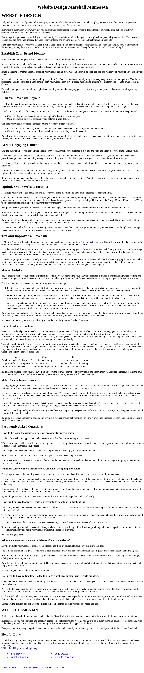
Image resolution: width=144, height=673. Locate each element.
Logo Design (61, 653)
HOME (4, 667)
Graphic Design (19, 656)
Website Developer (65, 656)
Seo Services (18, 653)
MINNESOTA (18, 667)
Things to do (18, 648)
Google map (32, 648)
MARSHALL (35, 667)
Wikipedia (6, 648)
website (90, 242)
